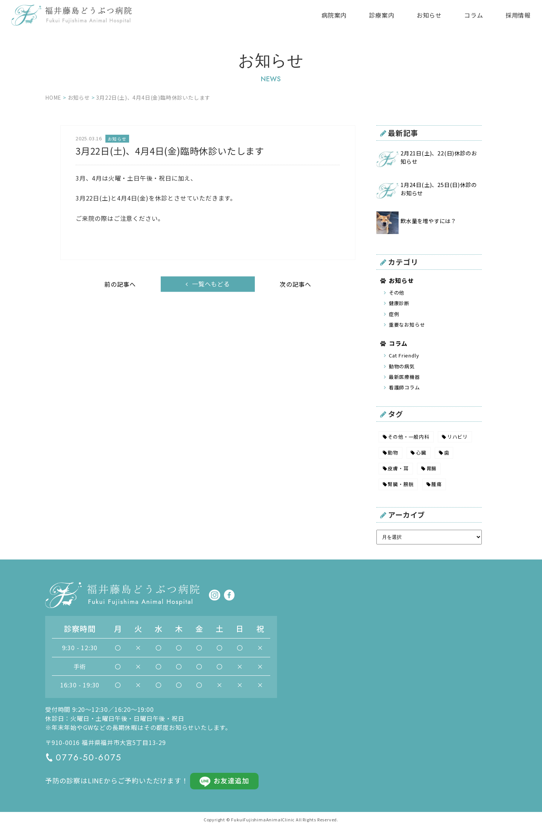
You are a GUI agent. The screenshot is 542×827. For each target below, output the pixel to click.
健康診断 (399, 303)
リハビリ (457, 436)
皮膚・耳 (398, 468)
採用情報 (518, 15)
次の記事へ (295, 284)
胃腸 (431, 468)
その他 (396, 292)
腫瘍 (436, 484)
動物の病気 (402, 366)
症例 (394, 314)
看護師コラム (404, 387)
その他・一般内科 (408, 436)
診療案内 (381, 15)
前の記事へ (120, 284)
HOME (53, 97)
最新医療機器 (404, 376)
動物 (393, 452)
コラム (473, 15)
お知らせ (429, 15)
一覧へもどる (211, 283)
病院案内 (334, 15)
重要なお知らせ (407, 324)
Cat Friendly (404, 355)
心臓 (421, 452)
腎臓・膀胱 (401, 484)
